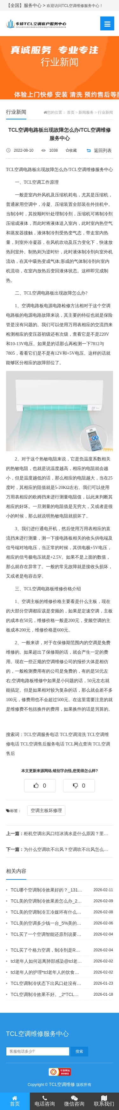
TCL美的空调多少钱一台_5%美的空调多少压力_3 (47, 923)
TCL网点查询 (78, 744)
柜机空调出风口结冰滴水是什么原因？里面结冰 (57, 833)
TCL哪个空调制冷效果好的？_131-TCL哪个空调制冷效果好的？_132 (47, 889)
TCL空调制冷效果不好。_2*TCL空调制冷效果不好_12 (47, 994)
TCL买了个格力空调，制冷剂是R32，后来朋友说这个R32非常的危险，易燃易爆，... (47, 950)
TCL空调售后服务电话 (42, 744)
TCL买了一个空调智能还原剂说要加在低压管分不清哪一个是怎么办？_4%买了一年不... (47, 934)
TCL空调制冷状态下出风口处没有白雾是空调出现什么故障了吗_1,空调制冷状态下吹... (47, 983)
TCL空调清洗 (73, 734)
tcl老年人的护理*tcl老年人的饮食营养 (47, 972)
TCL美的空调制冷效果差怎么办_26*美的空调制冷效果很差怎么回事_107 (47, 901)
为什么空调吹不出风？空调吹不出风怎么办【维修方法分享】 (57, 849)
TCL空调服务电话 (41, 734)
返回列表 (103, 150)
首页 (71, 112)
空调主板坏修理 (46, 810)
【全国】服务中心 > (26, 5)
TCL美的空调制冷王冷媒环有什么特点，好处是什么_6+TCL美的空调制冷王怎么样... (47, 912)
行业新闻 (105, 112)
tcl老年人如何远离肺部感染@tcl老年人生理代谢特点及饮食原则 (47, 961)
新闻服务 (86, 112)
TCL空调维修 (62, 1084)
